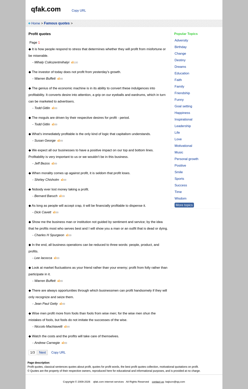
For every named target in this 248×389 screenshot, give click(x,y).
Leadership (183, 126)
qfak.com (46, 9)
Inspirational (183, 119)
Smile (179, 172)
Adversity (181, 40)
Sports (179, 179)
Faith (178, 80)
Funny (179, 100)
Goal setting (183, 106)
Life (177, 132)
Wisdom (180, 198)
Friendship (182, 93)
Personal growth (186, 159)
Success (181, 185)
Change (180, 53)
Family (179, 86)
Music (179, 152)
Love (178, 139)
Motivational (183, 146)
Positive (180, 165)
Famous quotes (57, 23)
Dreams (180, 67)
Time (178, 192)
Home (35, 23)
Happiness (182, 113)
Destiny (180, 60)
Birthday (181, 47)
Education (182, 73)
